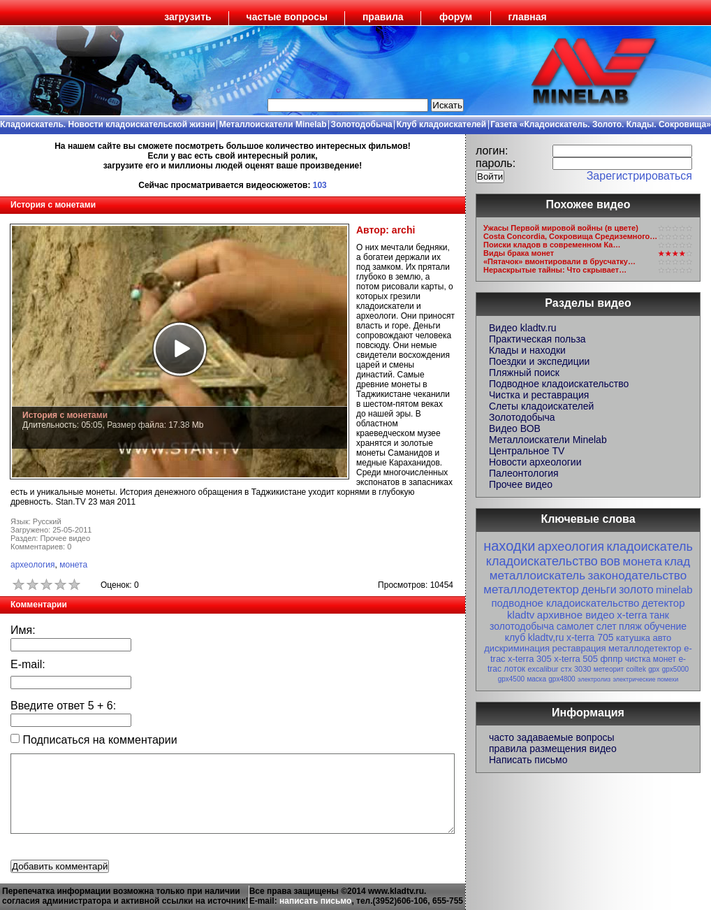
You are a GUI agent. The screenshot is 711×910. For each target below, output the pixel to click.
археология (32, 565)
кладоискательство (542, 561)
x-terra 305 (530, 658)
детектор (663, 603)
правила (383, 16)
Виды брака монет (518, 253)
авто (661, 638)
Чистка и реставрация (539, 394)
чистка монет (650, 659)
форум (455, 16)
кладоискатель (649, 547)
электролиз (594, 679)
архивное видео (576, 615)
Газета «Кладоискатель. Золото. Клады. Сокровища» (600, 124)
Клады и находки (527, 350)
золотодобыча (522, 626)
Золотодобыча (362, 124)
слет (606, 626)
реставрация (579, 648)
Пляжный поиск (524, 372)
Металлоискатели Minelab (273, 124)
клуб (515, 637)
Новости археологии (535, 462)
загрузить (187, 16)
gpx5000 (675, 669)
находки (509, 546)
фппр (611, 658)
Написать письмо (528, 759)
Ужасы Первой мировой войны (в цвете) (560, 228)
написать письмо (315, 901)
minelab (674, 589)
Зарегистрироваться (639, 176)
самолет (575, 626)
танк (659, 615)
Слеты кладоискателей (541, 406)
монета (73, 565)
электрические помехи (645, 679)
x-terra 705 (590, 637)
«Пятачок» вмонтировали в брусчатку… (559, 261)
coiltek (636, 669)
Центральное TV (526, 450)
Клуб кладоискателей (441, 124)
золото (636, 589)
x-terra (632, 615)
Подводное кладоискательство (559, 383)
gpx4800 (561, 679)
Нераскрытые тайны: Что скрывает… (554, 270)
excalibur (542, 669)
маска (536, 679)
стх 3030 (576, 669)
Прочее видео (520, 484)
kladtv (520, 615)
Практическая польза (537, 339)
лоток (514, 669)
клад (677, 561)
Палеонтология (524, 473)
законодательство (637, 575)
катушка (633, 638)
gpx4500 (511, 679)
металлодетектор (531, 589)
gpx (653, 669)
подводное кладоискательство (565, 603)
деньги (598, 589)
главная (527, 16)
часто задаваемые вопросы (552, 737)
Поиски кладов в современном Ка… (551, 244)
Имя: (23, 630)
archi (403, 230)
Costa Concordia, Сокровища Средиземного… (570, 236)
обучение (665, 626)
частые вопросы (287, 16)
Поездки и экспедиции (539, 361)
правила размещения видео (553, 748)
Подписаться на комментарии (93, 740)
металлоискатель (537, 575)
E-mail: (27, 664)
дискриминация (517, 648)
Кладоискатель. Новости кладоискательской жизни (107, 124)
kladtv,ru (546, 637)
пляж (630, 626)
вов (610, 561)
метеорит (609, 669)
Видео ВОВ (515, 428)
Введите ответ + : (63, 706)
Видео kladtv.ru (523, 327)
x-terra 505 (576, 658)
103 (320, 185)
